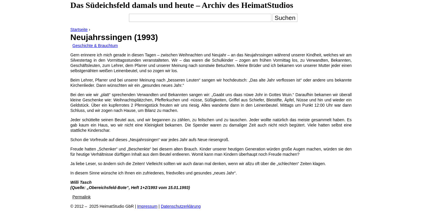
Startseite (79, 29)
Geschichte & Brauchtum (95, 45)
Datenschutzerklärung (181, 206)
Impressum (147, 206)
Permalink (81, 197)
